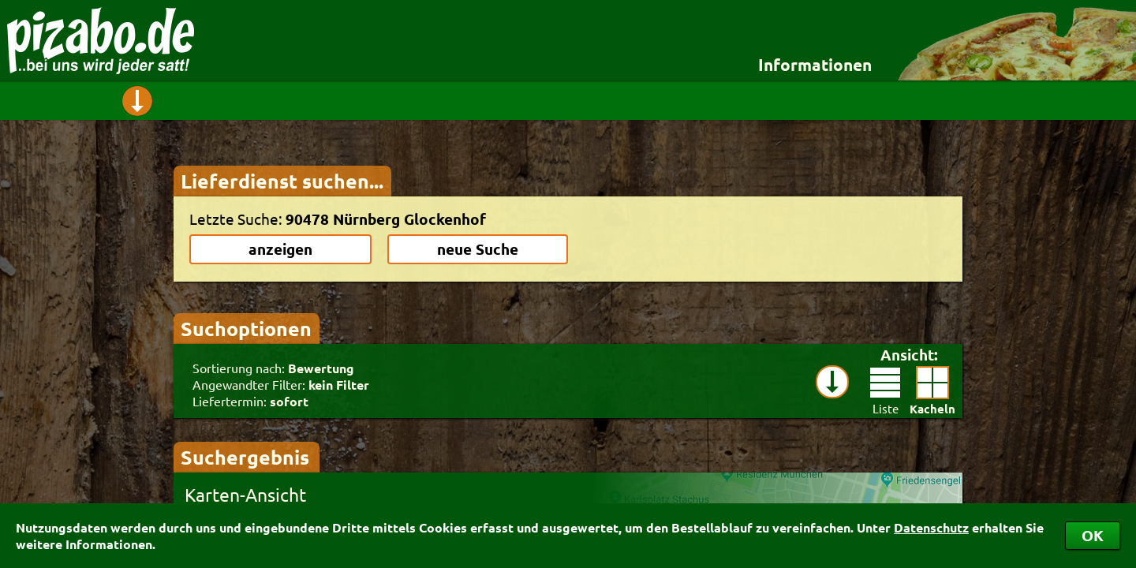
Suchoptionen (246, 328)
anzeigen (280, 249)
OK (1093, 535)
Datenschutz (931, 527)
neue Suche (477, 249)
